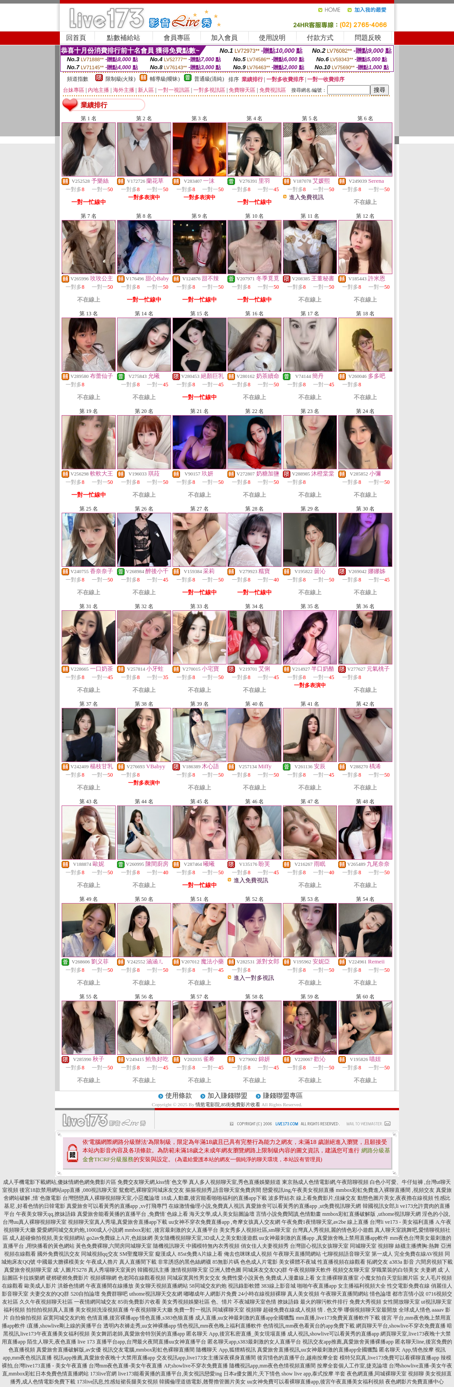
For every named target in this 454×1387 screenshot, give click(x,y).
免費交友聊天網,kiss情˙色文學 (152, 1182)
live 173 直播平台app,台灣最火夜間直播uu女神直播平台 (142, 1342)
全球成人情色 (415, 1310)
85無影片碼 (225, 1262)
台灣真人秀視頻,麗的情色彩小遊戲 (332, 1230)
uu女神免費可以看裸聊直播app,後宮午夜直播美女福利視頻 (315, 1382)
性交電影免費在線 (408, 1286)
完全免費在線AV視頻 (419, 1254)
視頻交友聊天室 (351, 1270)
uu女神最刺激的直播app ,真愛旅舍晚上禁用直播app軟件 (324, 1238)
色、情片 (221, 1302)
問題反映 (368, 37)
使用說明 (272, 37)
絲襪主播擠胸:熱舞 (417, 1246)
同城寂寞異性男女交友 (193, 1278)
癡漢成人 (165, 1254)
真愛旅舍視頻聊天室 (28, 1270)
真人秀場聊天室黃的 (112, 1270)
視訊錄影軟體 (244, 1286)
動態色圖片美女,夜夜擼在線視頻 (395, 1198)
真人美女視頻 (303, 1294)
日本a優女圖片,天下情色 (251, 1374)
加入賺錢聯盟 (227, 1095)
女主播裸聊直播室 (337, 1278)
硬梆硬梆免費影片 (67, 1278)
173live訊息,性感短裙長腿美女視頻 (117, 1382)
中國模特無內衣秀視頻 (212, 1246)
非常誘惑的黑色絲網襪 (184, 1262)
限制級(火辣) (121, 79)
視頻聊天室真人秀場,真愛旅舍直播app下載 (117, 1222)
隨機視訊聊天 (169, 1246)
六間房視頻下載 (434, 1262)
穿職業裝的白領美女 (395, 1270)
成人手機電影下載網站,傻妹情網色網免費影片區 (59, 1182)
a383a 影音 (401, 1262)
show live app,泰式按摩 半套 (314, 1374)
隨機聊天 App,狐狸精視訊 (226, 1350)
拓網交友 (377, 1262)
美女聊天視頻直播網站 (161, 1286)
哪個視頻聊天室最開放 (370, 1310)
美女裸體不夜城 (297, 1262)
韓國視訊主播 (153, 1270)
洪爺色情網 (71, 1286)
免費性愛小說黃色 (243, 1278)
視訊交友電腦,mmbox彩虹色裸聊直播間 (148, 1350)
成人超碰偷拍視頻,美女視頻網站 (47, 1238)
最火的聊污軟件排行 (324, 1302)
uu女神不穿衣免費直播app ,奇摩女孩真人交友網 (224, 1222)
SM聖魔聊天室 (137, 1254)
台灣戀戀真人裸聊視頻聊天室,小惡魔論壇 (111, 1198)
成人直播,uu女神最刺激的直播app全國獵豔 (244, 1318)
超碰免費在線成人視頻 (289, 1310)
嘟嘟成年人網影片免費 (210, 1294)
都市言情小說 (408, 1294)
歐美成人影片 (40, 1286)
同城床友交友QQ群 (265, 1270)
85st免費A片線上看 (200, 1254)
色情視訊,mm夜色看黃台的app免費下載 (309, 1326)
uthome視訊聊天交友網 (155, 1294)
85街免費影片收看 (139, 1302)
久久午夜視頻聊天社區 (46, 1302)
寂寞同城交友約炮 (64, 1318)
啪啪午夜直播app (317, 1286)
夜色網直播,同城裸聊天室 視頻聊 (385, 1374)
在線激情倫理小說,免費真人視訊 (206, 1206)
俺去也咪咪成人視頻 (248, 1254)
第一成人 (382, 1254)
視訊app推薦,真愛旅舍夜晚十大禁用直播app (104, 1358)
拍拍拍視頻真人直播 (50, 1310)
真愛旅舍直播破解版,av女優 (68, 1350)
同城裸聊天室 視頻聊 (237, 1310)
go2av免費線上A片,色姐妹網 (119, 1238)
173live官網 (103, 1374)
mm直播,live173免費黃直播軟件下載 (338, 1318)
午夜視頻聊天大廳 (151, 1310)
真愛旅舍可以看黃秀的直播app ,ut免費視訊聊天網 (303, 1206)
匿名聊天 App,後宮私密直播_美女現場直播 (236, 1334)
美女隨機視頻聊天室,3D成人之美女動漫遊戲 (206, 1238)
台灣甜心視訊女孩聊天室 (319, 1246)
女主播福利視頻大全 (362, 1286)
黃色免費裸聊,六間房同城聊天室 (114, 1246)
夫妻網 (428, 1270)
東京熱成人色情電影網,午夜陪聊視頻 (325, 1182)
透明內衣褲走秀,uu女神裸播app (139, 1326)
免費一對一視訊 (192, 1310)
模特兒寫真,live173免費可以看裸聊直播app (389, 1358)
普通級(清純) (209, 79)
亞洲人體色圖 (225, 1270)
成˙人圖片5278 (70, 1270)
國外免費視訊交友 (58, 1254)
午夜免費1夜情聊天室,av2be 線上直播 (325, 1222)
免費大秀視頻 (365, 1302)
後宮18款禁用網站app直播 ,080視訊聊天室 (68, 1190)
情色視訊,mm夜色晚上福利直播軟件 (219, 1326)
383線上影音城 (278, 1286)
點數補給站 (123, 37)
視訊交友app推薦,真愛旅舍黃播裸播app (348, 1342)
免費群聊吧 (114, 1294)
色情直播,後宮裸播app (112, 1318)
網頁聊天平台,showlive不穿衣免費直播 (401, 1326)
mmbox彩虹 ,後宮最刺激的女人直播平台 (171, 1230)
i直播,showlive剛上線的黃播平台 (64, 1326)
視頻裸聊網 (103, 1278)
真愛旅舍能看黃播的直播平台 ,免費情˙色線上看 (132, 1214)
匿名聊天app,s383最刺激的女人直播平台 (254, 1342)
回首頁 (76, 37)
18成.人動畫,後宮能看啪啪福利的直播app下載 (214, 1198)
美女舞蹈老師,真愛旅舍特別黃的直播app (138, 1334)
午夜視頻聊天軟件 (310, 1270)
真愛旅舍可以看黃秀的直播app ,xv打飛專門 (117, 1206)
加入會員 (224, 37)
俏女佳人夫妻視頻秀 (265, 1246)
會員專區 (177, 37)
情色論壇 (380, 1294)
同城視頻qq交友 (99, 1254)
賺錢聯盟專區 (283, 1095)
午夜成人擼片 (102, 1262)
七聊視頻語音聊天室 (346, 1254)
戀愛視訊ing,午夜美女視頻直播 (298, 1190)
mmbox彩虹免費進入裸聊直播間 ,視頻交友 (385, 1190)
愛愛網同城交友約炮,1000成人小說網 (80, 1230)
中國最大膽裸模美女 (61, 1262)
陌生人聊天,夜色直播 (51, 1342)
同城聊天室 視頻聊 (372, 1246)
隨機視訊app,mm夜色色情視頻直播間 (272, 1366)
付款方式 (320, 37)
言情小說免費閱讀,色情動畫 (288, 1214)
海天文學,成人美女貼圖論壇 (221, 1214)
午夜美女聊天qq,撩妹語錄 (46, 1214)
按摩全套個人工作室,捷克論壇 (352, 1366)
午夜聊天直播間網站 (297, 1254)
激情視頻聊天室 (189, 1270)
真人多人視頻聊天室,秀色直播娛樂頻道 (235, 1182)
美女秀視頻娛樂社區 (186, 1302)
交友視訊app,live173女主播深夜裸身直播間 (206, 1358)
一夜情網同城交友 (95, 1302)
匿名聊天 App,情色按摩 (406, 1350)
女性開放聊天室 (401, 1302)
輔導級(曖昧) (165, 79)
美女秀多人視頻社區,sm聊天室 (255, 1230)
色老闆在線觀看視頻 (142, 1278)
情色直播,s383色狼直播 (167, 1318)
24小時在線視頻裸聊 (262, 1294)
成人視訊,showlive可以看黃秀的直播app (333, 1334)
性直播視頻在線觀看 (341, 1262)
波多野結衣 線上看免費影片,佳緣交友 (312, 1198)
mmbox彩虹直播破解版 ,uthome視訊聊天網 (371, 1214)
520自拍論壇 (85, 1294)
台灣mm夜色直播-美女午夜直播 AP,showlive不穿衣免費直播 (158, 1366)
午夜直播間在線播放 (109, 1286)
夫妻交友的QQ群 (49, 1294)
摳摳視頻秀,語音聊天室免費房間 (223, 1190)
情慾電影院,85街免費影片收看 (228, 1104)
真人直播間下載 (138, 1262)
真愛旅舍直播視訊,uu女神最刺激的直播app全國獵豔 (317, 1350)
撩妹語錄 (288, 1302)
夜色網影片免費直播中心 (414, 1382)
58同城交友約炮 (208, 1286)
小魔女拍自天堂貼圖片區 (389, 1278)
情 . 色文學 (330, 1310)
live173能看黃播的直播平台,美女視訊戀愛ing (170, 1374)
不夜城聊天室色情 (255, 1302)
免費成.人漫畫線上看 (290, 1278)
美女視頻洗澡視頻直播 (102, 1310)
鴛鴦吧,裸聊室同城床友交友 (151, 1190)
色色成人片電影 (259, 1262)
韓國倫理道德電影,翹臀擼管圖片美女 (202, 1382)
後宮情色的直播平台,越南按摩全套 (297, 1358)
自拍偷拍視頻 (26, 1318)
